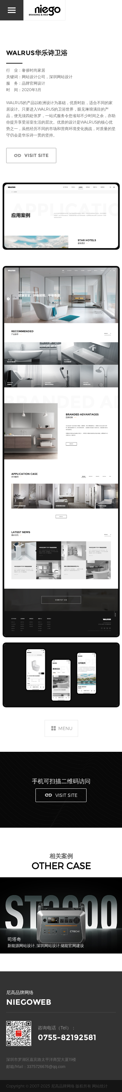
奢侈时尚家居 (33, 70)
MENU (65, 728)
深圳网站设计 (61, 76)
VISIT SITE (36, 155)
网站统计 (100, 1086)
